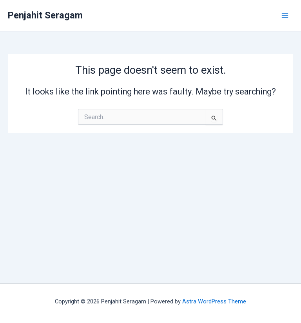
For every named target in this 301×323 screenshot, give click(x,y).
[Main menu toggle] (285, 15)
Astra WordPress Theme (214, 301)
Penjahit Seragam (45, 15)
